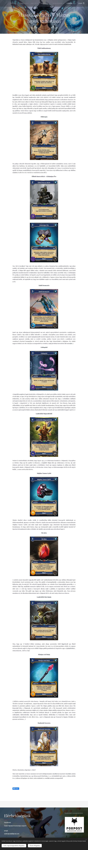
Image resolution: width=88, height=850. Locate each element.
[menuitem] (19, 3)
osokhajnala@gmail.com (11, 833)
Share (15, 788)
